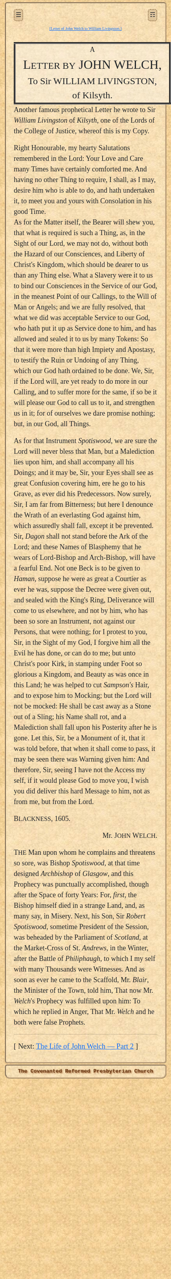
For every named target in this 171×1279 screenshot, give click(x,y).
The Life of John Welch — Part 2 (85, 1046)
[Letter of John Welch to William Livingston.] (86, 28)
